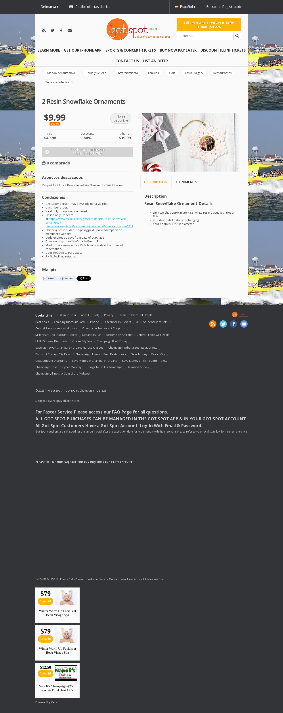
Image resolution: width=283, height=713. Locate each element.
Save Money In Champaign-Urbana (94, 361)
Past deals (42, 322)
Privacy (108, 315)
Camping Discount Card (69, 322)
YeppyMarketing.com (65, 401)
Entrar (211, 6)
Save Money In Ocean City (148, 354)
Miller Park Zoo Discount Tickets (56, 335)
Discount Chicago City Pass (53, 354)
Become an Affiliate (119, 335)
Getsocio (56, 702)
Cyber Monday (71, 367)
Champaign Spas (46, 367)
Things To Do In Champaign (104, 367)
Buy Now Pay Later (178, 50)
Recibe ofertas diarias (92, 6)
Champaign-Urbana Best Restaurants (132, 348)
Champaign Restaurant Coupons (103, 328)
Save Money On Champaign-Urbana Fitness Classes (69, 348)
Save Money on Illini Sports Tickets (144, 361)
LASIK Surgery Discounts (51, 341)
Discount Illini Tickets (223, 50)
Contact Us (127, 60)
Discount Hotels (141, 315)
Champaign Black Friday (112, 341)
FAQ (96, 315)
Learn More (49, 50)
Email (51, 278)
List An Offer (155, 60)
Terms (122, 315)
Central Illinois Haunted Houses (56, 328)
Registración (232, 6)
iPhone (94, 322)
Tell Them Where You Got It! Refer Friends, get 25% (209, 25)
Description (156, 182)
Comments (186, 182)
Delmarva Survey (138, 367)
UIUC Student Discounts (152, 322)
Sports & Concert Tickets (130, 50)
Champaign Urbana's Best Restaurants (100, 354)
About (85, 315)
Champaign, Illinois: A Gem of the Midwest (62, 373)
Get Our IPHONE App (82, 50)
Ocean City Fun (91, 335)
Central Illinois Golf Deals (153, 335)
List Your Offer (66, 315)
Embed (69, 278)
